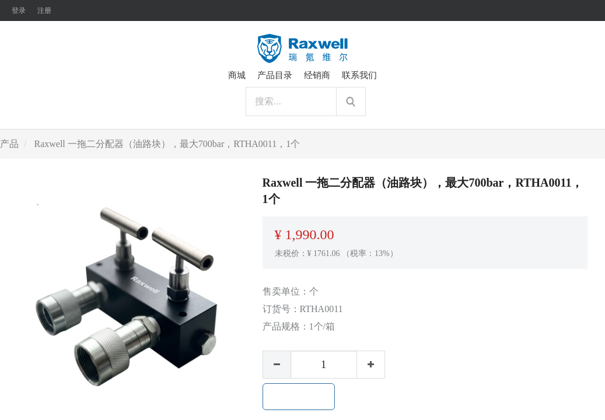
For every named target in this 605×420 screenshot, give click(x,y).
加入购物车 (298, 396)
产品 (9, 144)
